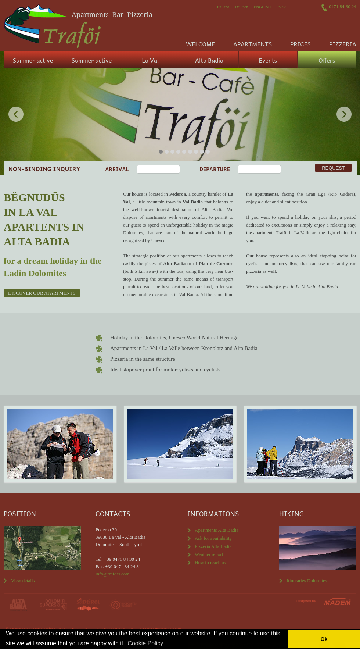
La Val (150, 60)
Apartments (252, 44)
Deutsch (241, 6)
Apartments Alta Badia (216, 530)
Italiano (223, 6)
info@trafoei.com (112, 574)
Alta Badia (209, 60)
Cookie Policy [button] (145, 643)
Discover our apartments (41, 293)
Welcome (200, 44)
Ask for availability (213, 538)
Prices (300, 44)
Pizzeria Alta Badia (213, 546)
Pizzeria (342, 44)
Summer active (33, 60)
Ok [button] (323, 639)
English (262, 6)
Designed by (306, 601)
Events (268, 60)
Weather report (209, 554)
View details (23, 580)
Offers (327, 60)
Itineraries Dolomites (307, 580)
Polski (281, 6)
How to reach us (210, 562)
